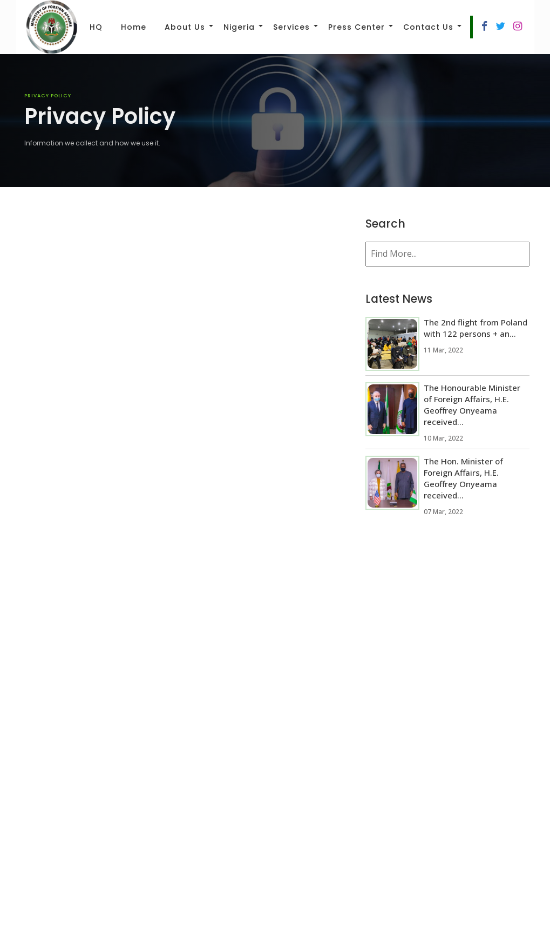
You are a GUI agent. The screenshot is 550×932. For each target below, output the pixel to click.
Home (133, 27)
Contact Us (428, 27)
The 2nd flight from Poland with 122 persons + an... (475, 328)
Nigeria (239, 27)
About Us (185, 27)
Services (291, 27)
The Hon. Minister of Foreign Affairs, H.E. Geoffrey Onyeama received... (463, 478)
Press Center (356, 27)
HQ (96, 27)
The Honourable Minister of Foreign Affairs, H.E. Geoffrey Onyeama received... (472, 404)
